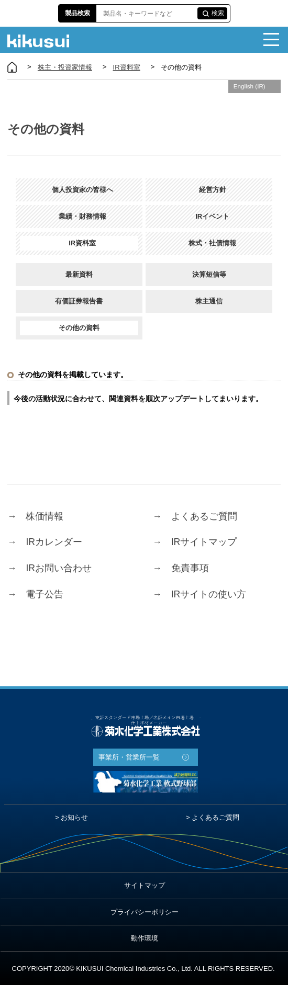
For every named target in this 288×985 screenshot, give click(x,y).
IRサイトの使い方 (200, 595)
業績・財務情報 (79, 216)
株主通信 (209, 301)
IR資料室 (126, 67)
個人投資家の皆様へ (79, 190)
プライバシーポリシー (144, 912)
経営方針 (209, 190)
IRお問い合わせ (49, 569)
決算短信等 (209, 274)
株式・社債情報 (209, 243)
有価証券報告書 (79, 301)
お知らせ (74, 817)
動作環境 (144, 938)
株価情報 (35, 516)
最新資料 (79, 274)
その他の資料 (79, 328)
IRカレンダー (44, 542)
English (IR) (249, 86)
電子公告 (35, 595)
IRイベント (209, 216)
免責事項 (181, 569)
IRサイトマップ (195, 542)
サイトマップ (144, 885)
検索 (218, 13)
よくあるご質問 (195, 516)
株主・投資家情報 (65, 67)
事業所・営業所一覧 (129, 757)
